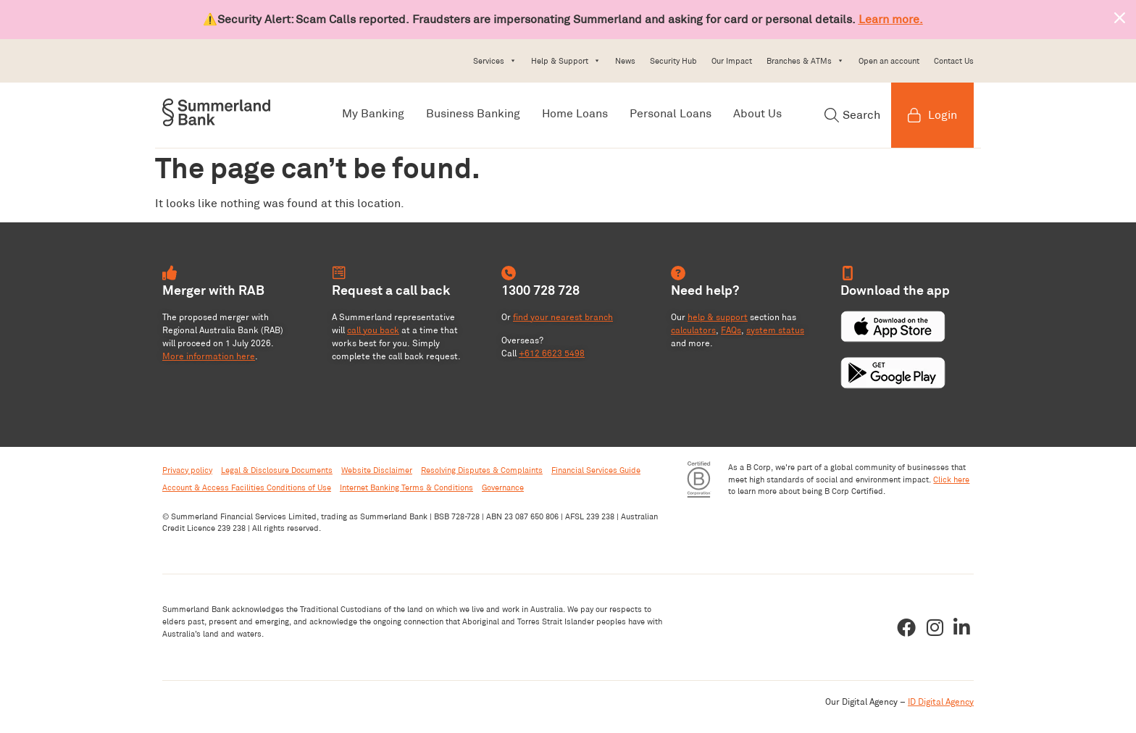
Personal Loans (670, 113)
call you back (373, 329)
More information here (208, 356)
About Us (757, 113)
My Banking (373, 113)
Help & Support (566, 60)
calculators (693, 329)
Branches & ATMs (805, 60)
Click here (951, 479)
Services (495, 60)
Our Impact (731, 61)
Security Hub (673, 61)
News (625, 61)
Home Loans (575, 113)
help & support (718, 316)
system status (775, 329)
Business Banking (473, 113)
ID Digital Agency (941, 701)
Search (852, 115)
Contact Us (954, 61)
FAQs (731, 329)
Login (932, 115)
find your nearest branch (563, 316)
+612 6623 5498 (552, 353)
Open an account (889, 61)
